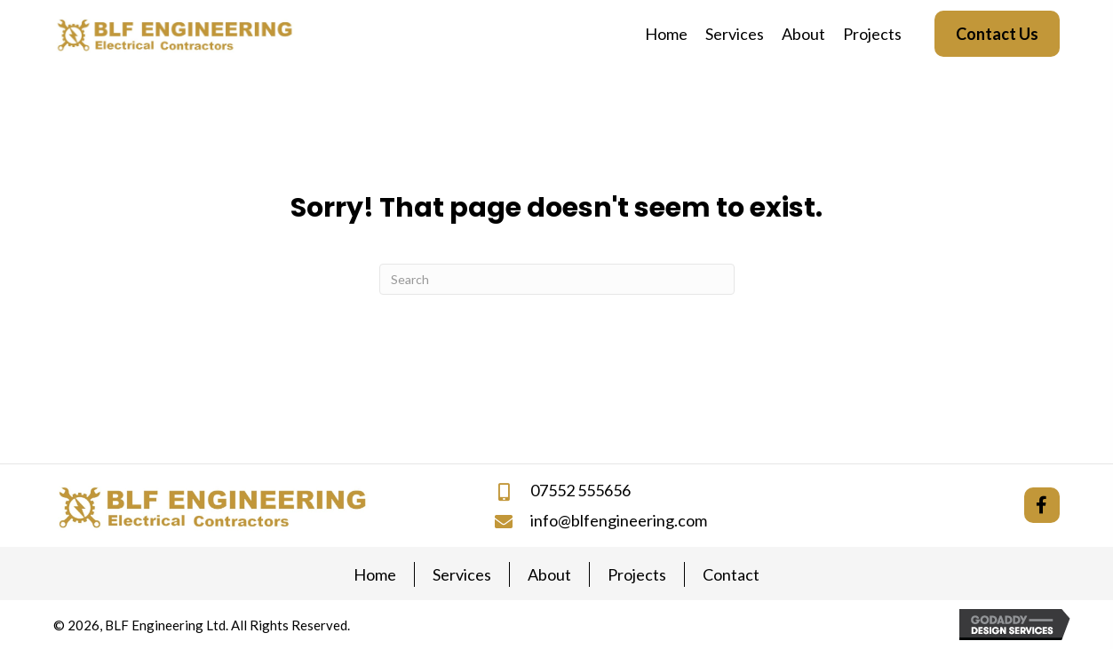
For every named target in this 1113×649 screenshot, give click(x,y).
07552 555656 (580, 490)
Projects (637, 574)
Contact (731, 574)
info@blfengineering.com (618, 520)
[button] (1042, 505)
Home (375, 574)
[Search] (557, 279)
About (549, 574)
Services (462, 574)
